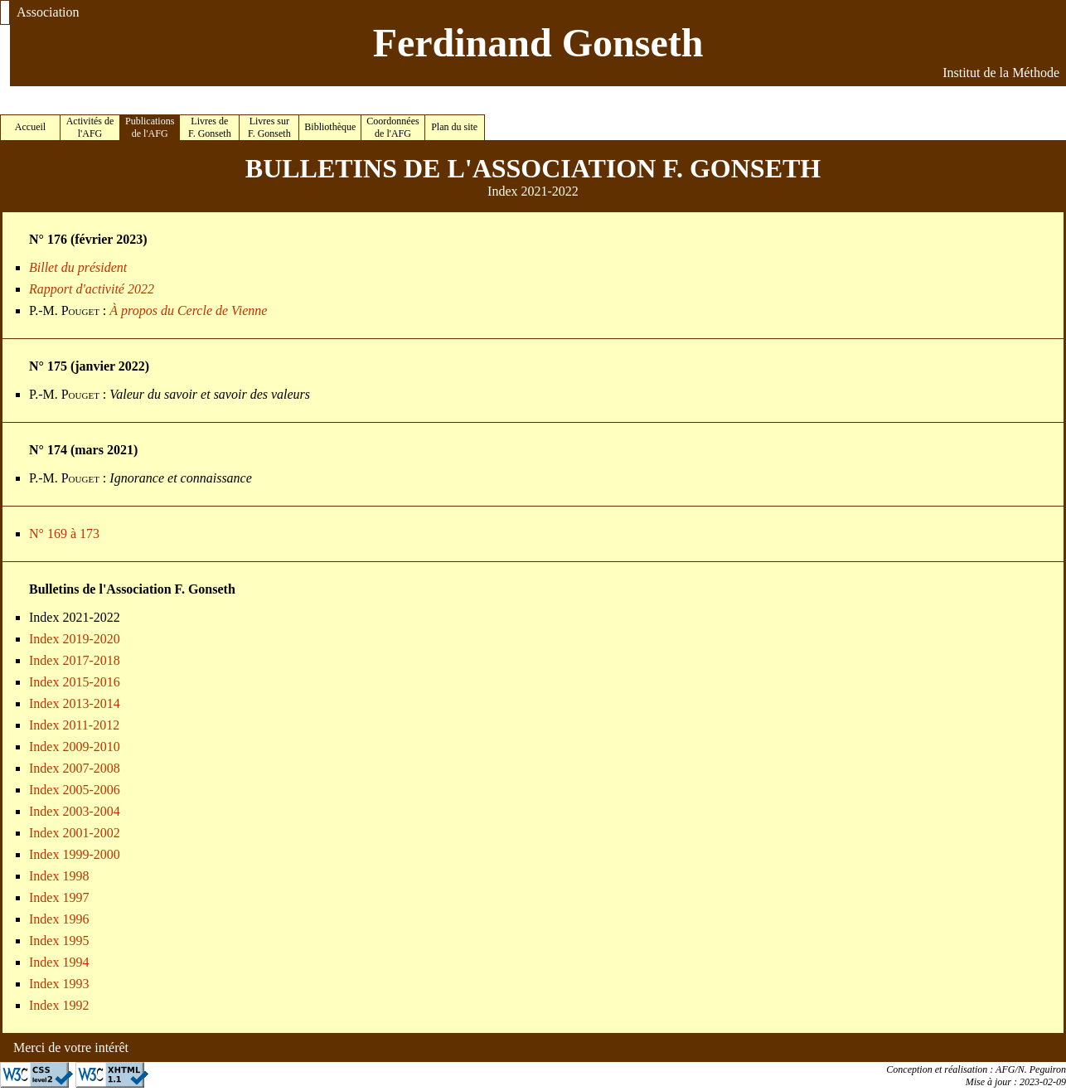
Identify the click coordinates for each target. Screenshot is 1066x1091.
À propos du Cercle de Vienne (188, 310)
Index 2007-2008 (74, 768)
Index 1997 (59, 897)
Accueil (30, 127)
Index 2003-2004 (74, 811)
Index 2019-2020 (74, 639)
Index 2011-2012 (74, 725)
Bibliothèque (330, 127)
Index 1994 (59, 962)
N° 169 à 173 (64, 533)
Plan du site (454, 127)
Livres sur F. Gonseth (269, 127)
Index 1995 (59, 940)
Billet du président (78, 267)
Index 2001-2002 (74, 833)
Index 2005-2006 (74, 790)
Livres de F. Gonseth (209, 127)
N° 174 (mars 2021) (83, 450)
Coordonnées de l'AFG (392, 127)
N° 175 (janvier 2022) (89, 366)
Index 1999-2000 (74, 854)
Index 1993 (59, 984)
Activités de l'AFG (90, 127)
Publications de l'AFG (149, 127)
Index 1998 (59, 876)
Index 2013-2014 (74, 703)
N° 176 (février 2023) (88, 239)
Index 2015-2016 (74, 682)
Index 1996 (59, 919)
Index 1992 (59, 1005)
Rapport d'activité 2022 (91, 289)
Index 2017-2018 (74, 660)
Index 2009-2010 (74, 746)
